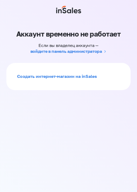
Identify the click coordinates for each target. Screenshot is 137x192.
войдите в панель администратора (66, 51)
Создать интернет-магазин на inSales (57, 76)
